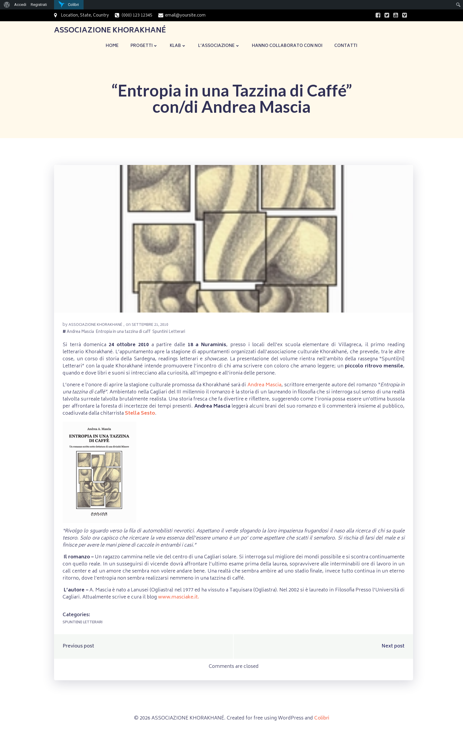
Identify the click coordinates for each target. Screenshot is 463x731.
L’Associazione (219, 45)
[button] (233, 239)
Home (112, 45)
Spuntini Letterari (169, 333)
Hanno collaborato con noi (287, 45)
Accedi (20, 4)
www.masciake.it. (178, 598)
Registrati (39, 4)
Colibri (321, 720)
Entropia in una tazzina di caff (123, 333)
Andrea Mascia (80, 333)
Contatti (345, 45)
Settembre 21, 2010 (150, 326)
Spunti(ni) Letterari (83, 623)
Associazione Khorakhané (96, 326)
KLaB (178, 45)
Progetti (144, 45)
